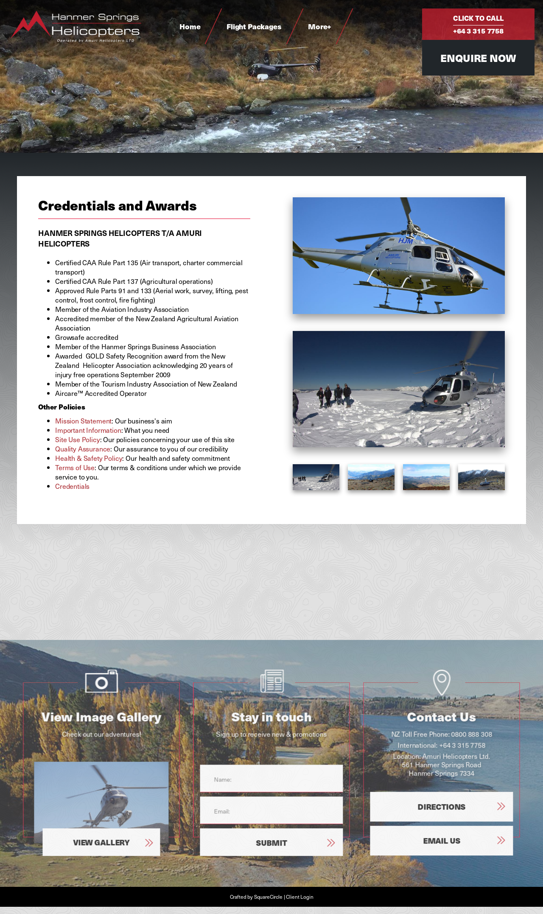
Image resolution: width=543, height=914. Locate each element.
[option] (399, 389)
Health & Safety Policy (88, 458)
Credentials (72, 486)
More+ (319, 26)
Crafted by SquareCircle (256, 896)
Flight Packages (254, 26)
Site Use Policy (77, 439)
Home (189, 26)
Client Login (299, 896)
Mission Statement (83, 420)
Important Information (88, 430)
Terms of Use (75, 467)
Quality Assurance (82, 448)
